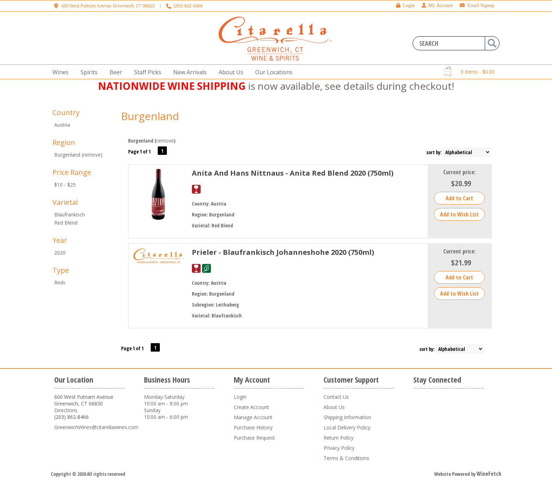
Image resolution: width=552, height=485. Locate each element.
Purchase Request (254, 437)
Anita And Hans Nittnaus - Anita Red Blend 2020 (293, 173)
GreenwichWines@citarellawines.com (96, 427)
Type (60, 270)
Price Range (71, 172)
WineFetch (489, 474)
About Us (229, 72)
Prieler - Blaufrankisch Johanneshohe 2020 (283, 252)
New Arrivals (190, 72)
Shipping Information (347, 417)
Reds (59, 282)
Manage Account (253, 417)
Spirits (87, 72)
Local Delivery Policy (347, 427)
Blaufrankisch (69, 214)
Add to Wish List (459, 214)
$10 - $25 (65, 184)
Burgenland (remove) (78, 154)
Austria (62, 124)
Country (66, 112)
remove (165, 140)
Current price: (459, 172)
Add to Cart (459, 198)
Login (405, 5)
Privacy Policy (339, 448)
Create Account (251, 407)
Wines (58, 72)
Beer (114, 72)
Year (59, 240)
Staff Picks (147, 72)
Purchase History (253, 427)
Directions (65, 410)
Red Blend (65, 222)
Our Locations (271, 72)
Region (63, 142)
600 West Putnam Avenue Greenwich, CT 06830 (108, 6)
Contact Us (336, 396)
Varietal (65, 202)
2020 (59, 252)
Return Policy (338, 437)
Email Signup (477, 5)
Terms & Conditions (346, 458)
